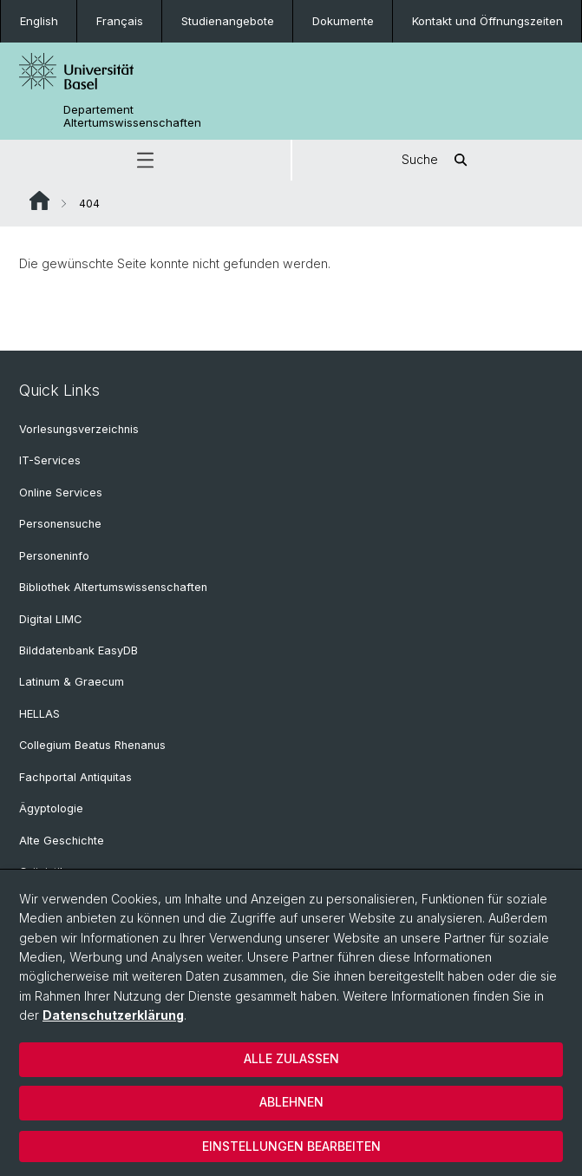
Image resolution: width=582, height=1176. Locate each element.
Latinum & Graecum (71, 681)
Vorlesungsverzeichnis (79, 429)
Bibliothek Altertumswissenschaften (113, 587)
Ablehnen (291, 1101)
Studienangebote (227, 21)
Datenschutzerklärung (113, 1015)
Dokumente (343, 21)
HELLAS (39, 713)
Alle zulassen (291, 1058)
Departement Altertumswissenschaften (132, 116)
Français (119, 21)
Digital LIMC (50, 619)
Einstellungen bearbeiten (291, 1146)
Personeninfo (54, 555)
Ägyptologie (51, 808)
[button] (145, 160)
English (39, 21)
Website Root (39, 200)
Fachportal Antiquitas (75, 777)
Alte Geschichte (61, 840)
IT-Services (50, 460)
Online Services (60, 492)
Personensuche (60, 523)
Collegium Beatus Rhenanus (92, 745)
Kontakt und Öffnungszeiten (487, 21)
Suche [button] (437, 160)
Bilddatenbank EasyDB (78, 650)
